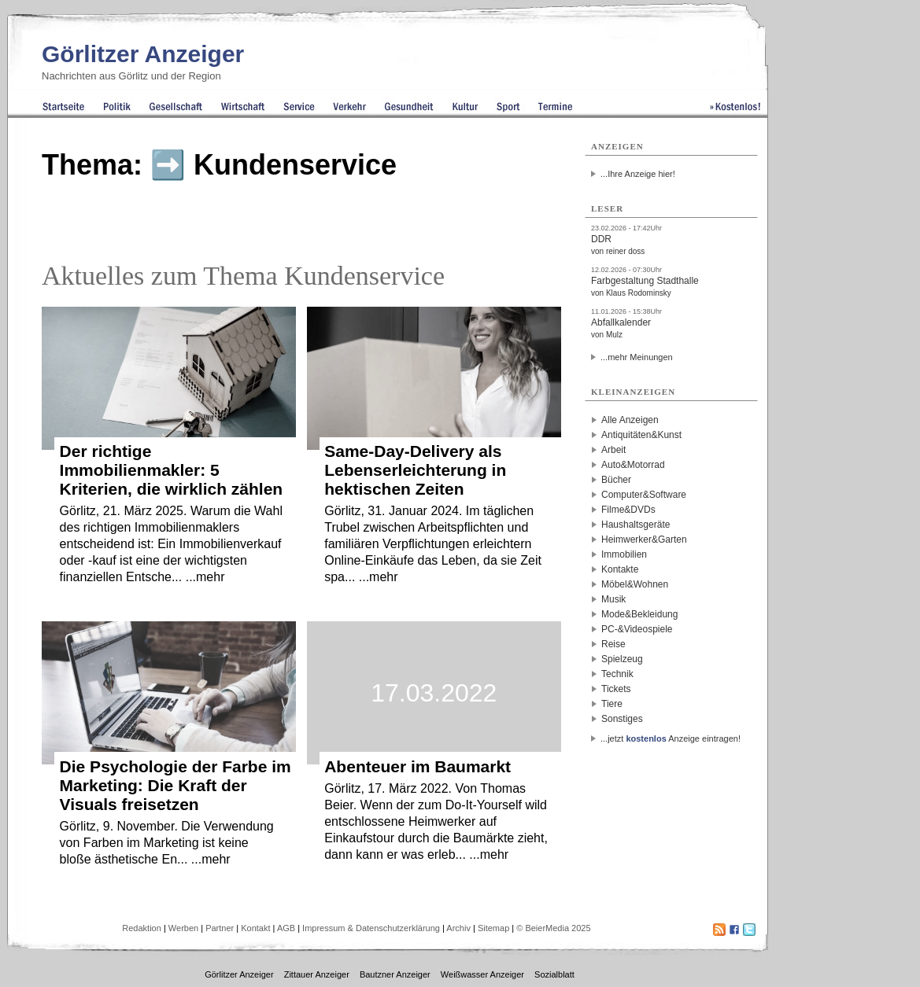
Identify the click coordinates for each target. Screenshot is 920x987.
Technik (617, 674)
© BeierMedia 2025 (553, 928)
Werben (183, 928)
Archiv (458, 928)
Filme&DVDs (628, 510)
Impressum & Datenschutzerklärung (371, 928)
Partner (219, 928)
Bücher (616, 480)
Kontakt (255, 928)
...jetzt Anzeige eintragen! (670, 738)
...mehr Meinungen (636, 357)
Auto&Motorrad (633, 465)
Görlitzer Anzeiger (143, 53)
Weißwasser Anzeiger (482, 974)
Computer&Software (643, 495)
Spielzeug (622, 659)
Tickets (616, 689)
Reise (613, 644)
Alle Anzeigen (630, 420)
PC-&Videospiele (637, 629)
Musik (613, 599)
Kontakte (619, 569)
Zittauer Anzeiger (316, 974)
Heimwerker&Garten (644, 539)
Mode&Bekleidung (639, 614)
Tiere (612, 704)
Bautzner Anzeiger (395, 974)
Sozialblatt (554, 974)
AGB (286, 928)
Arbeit (613, 450)
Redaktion (141, 928)
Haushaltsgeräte (635, 524)
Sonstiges (622, 719)
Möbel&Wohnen (634, 584)
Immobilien (624, 554)
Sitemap (493, 928)
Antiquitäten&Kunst (641, 435)
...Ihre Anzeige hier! (637, 174)
